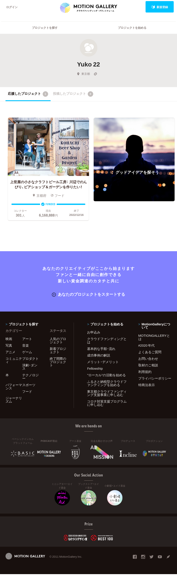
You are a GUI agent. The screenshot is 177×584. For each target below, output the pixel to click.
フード (27, 391)
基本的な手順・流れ (101, 348)
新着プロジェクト (58, 350)
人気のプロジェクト (58, 340)
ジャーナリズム (13, 400)
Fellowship (95, 368)
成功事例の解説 (98, 355)
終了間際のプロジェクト (58, 361)
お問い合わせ (148, 358)
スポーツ (28, 384)
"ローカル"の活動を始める (106, 375)
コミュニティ (13, 360)
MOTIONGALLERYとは (154, 337)
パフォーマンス (13, 386)
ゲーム (27, 351)
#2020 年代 (146, 345)
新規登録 (159, 7)
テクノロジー (30, 377)
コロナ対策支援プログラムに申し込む (107, 403)
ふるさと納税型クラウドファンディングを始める (107, 383)
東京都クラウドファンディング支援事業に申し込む (107, 393)
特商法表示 (146, 384)
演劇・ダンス (29, 367)
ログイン (12, 7)
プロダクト (30, 358)
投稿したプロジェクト (73, 94)
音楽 (25, 345)
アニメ (10, 351)
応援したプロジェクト (28, 94)
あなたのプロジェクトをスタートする (88, 294)
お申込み (93, 332)
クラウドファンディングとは (107, 340)
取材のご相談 (148, 365)
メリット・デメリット (103, 361)
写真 (8, 345)
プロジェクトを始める (132, 27)
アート (27, 338)
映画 (8, 338)
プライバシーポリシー (154, 378)
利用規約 (144, 371)
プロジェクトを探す (45, 27)
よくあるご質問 (149, 351)
